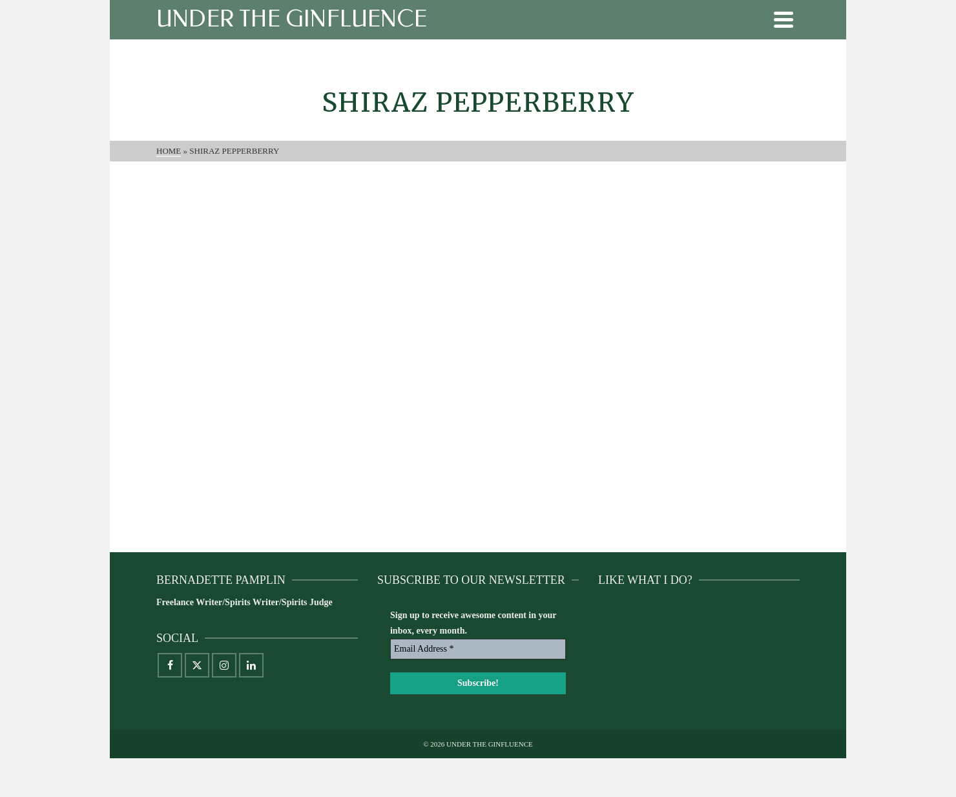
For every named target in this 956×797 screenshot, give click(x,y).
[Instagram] (224, 665)
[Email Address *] (478, 649)
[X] (197, 665)
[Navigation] (783, 19)
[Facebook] (170, 665)
